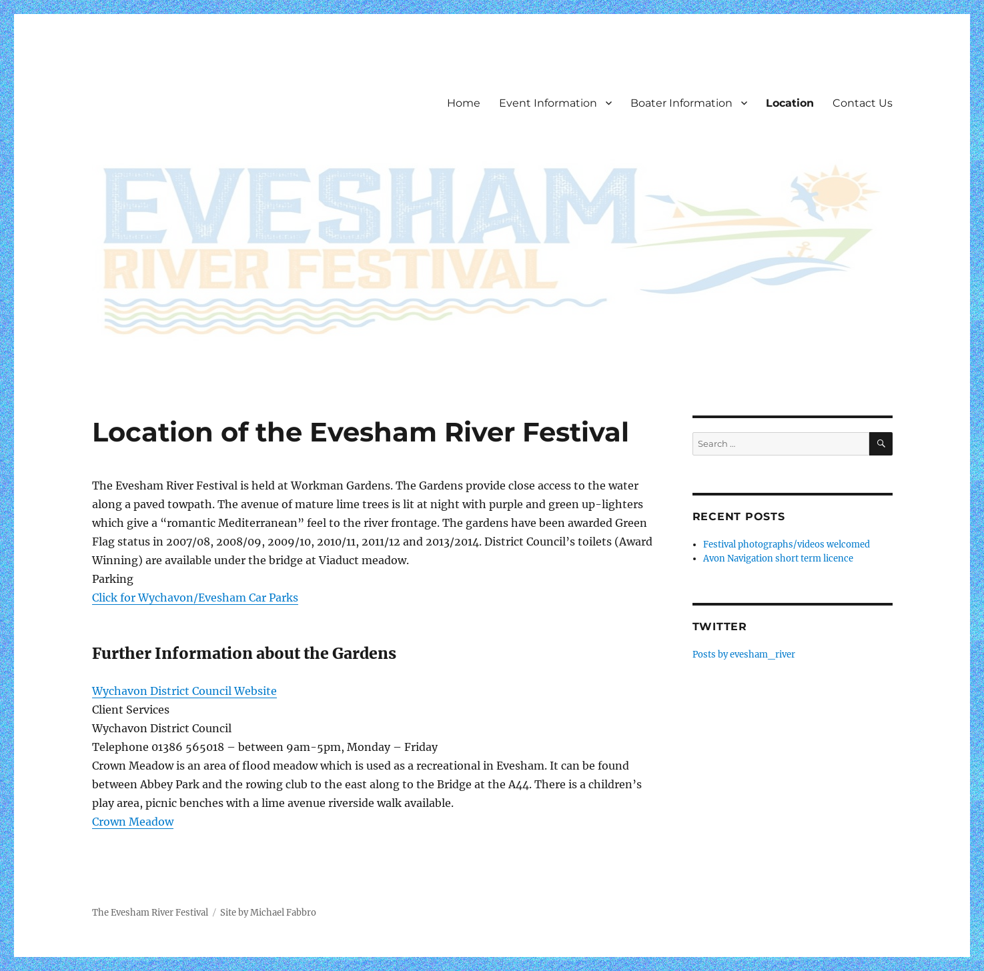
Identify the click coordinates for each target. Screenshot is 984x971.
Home (463, 103)
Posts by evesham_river (743, 654)
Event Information (548, 103)
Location (790, 103)
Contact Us (863, 103)
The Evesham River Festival (150, 912)
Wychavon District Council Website (184, 691)
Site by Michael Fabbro (268, 912)
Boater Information (681, 103)
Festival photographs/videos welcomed (786, 544)
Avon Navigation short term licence (778, 558)
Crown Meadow (132, 821)
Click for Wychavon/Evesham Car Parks (195, 597)
